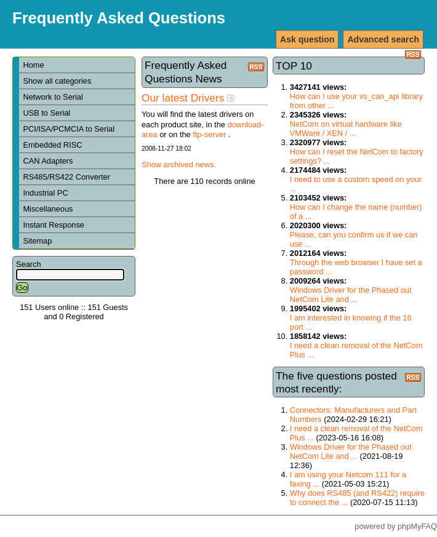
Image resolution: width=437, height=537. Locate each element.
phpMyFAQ (417, 526)
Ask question (307, 39)
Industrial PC (50, 192)
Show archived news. (179, 164)
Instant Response (53, 224)
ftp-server (209, 134)
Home (33, 65)
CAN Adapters (48, 160)
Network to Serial (57, 96)
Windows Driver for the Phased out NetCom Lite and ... (351, 294)
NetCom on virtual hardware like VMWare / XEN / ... (346, 128)
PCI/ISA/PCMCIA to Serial (68, 128)
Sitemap (37, 240)
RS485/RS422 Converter (66, 176)
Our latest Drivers (188, 98)
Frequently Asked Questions (118, 17)
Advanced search (383, 39)
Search (28, 264)
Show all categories (57, 81)
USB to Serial (46, 112)
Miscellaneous (48, 208)
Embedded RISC (57, 144)
